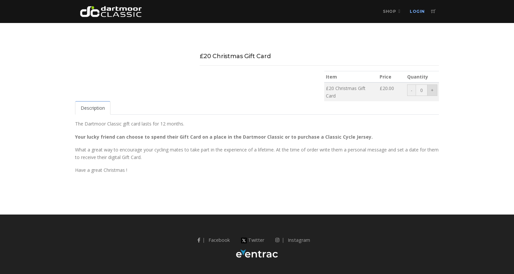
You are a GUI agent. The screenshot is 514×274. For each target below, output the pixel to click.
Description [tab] (93, 108)
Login (417, 11)
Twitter (252, 240)
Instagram (292, 240)
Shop (389, 11)
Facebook (213, 240)
